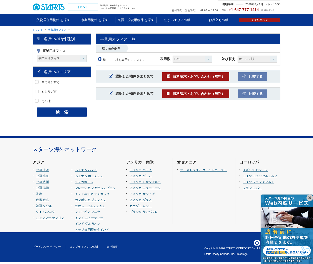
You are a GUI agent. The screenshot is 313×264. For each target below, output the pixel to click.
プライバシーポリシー (47, 248)
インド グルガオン (87, 225)
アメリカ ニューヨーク (145, 189)
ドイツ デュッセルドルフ (260, 177)
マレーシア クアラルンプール (95, 189)
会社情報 (112, 248)
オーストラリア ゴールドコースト (203, 171)
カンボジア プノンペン (90, 201)
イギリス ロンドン (255, 171)
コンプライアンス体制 (84, 248)
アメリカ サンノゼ (142, 195)
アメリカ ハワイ (141, 171)
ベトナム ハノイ (86, 171)
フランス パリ (252, 189)
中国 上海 (42, 171)
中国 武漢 (42, 189)
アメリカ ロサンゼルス (145, 183)
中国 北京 (42, 177)
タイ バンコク (45, 213)
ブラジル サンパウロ (144, 213)
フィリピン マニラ (87, 213)
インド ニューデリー (89, 219)
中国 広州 (42, 183)
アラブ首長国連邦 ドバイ (92, 231)
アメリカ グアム (141, 177)
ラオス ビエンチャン (90, 207)
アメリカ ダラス (141, 201)
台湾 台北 (42, 201)
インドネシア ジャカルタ (92, 195)
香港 (39, 195)
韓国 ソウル (44, 207)
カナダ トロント (141, 207)
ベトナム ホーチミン (89, 177)
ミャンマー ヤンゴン (50, 219)
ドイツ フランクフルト (258, 183)
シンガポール (84, 183)
